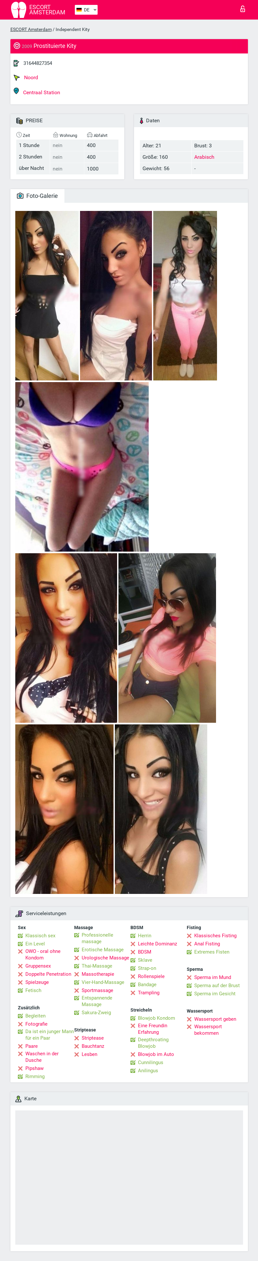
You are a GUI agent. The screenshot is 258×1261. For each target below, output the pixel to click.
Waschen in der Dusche (42, 1057)
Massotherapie (98, 974)
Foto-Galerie (37, 195)
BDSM (144, 952)
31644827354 (37, 63)
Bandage (147, 984)
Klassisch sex (40, 936)
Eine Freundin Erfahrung (152, 1029)
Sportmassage (97, 990)
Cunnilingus (150, 1062)
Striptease (93, 1038)
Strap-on (147, 968)
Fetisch (33, 990)
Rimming (35, 1076)
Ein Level (35, 944)
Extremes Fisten (211, 952)
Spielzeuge (37, 982)
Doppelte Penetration (48, 974)
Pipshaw (34, 1068)
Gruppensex (38, 966)
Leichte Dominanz (157, 944)
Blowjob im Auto (156, 1054)
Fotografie (36, 1024)
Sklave (145, 960)
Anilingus (148, 1071)
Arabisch (204, 157)
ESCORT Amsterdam (31, 29)
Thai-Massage (97, 966)
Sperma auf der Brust (217, 985)
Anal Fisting (207, 944)
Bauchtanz (93, 1046)
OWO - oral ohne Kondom (43, 954)
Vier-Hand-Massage (103, 982)
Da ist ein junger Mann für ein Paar (49, 1035)
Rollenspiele (151, 976)
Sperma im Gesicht (215, 994)
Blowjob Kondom (156, 1018)
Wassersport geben (215, 1019)
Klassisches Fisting (215, 936)
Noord (26, 77)
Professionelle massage (97, 938)
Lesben (89, 1054)
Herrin (144, 936)
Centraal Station (37, 91)
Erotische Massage (103, 950)
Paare (31, 1046)
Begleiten (35, 1016)
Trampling (148, 993)
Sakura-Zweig (96, 1013)
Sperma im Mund (212, 977)
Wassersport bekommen (208, 1030)
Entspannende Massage (97, 1001)
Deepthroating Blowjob (153, 1043)
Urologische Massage (105, 958)
